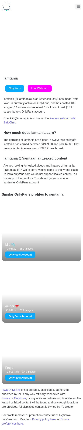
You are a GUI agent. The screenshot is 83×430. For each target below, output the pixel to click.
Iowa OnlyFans (11, 389)
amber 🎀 (12, 306)
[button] (78, 6)
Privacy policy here (44, 419)
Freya (9, 368)
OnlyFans (20, 398)
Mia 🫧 (10, 244)
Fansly (6, 398)
